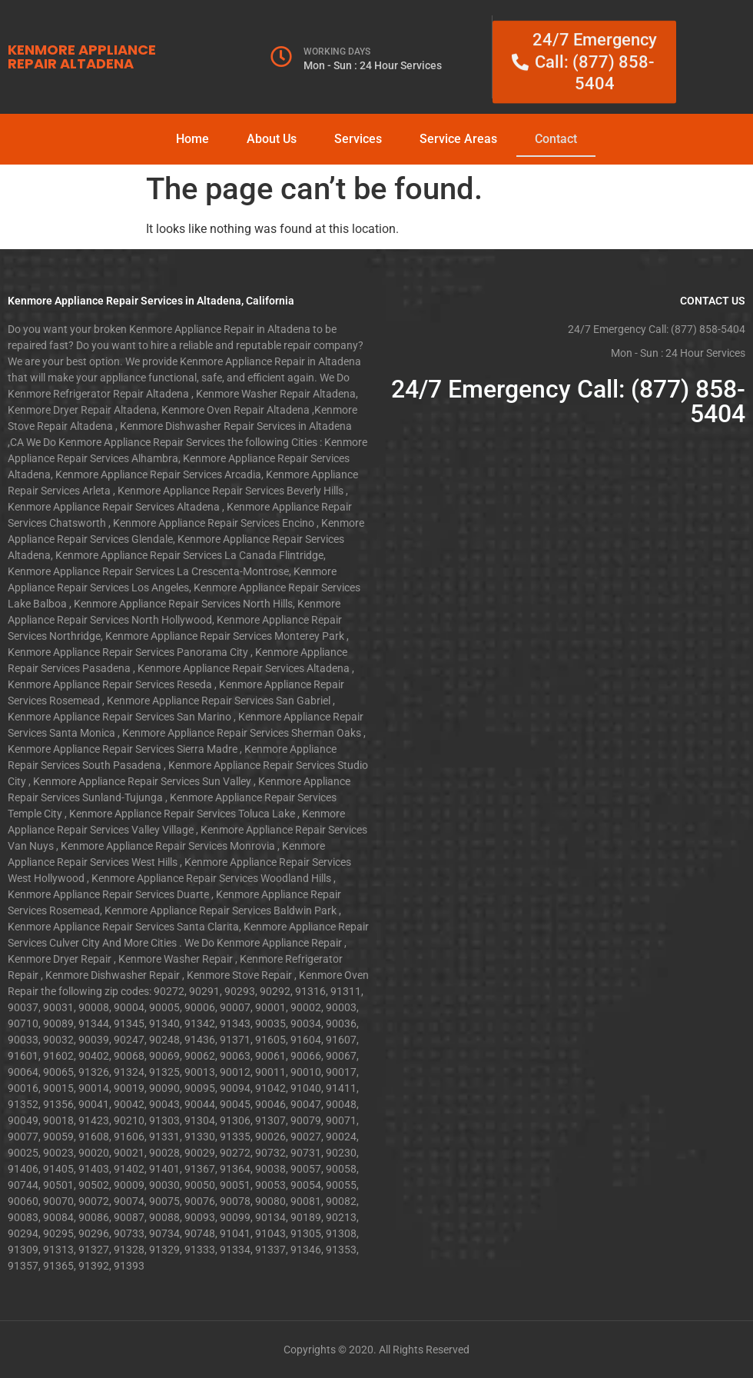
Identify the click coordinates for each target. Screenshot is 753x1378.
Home (192, 138)
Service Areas (458, 138)
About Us (272, 138)
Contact (556, 138)
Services (358, 138)
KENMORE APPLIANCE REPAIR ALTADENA (82, 56)
